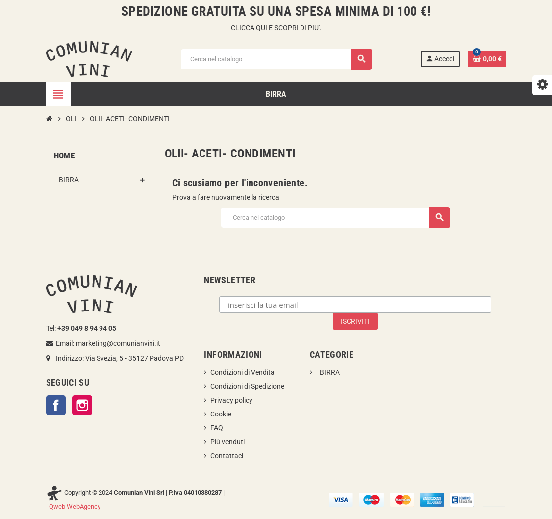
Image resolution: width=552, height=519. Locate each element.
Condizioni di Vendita (242, 372)
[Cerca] (276, 59)
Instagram (82, 405)
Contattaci (226, 456)
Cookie (220, 414)
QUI (261, 28)
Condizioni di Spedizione (247, 386)
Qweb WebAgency (74, 506)
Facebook (56, 405)
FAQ (216, 428)
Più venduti (227, 442)
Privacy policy (231, 400)
